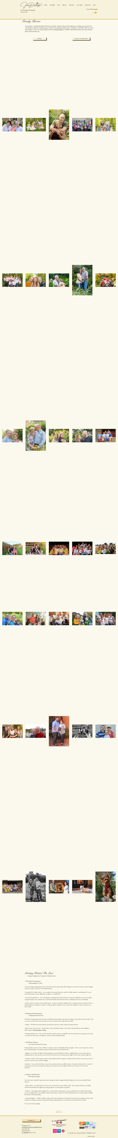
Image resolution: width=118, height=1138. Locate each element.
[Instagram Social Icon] (55, 1131)
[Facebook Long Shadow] (59, 1131)
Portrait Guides (58, 29)
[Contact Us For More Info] (81, 38)
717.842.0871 (25, 1132)
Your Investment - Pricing (39, 1030)
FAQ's (38, 1103)
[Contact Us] (31, 1120)
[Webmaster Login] (91, 1136)
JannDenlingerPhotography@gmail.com (32, 1127)
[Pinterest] (63, 1131)
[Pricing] (39, 38)
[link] (95, 13)
